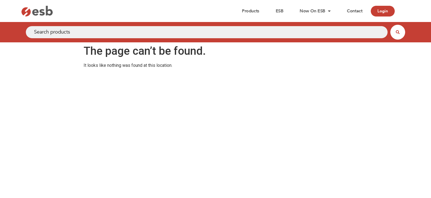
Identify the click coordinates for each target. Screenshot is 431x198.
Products (250, 11)
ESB (279, 11)
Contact (354, 11)
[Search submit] (397, 32)
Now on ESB (315, 11)
